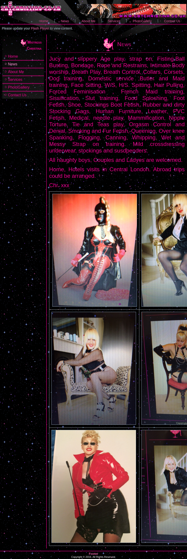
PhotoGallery (142, 21)
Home (44, 21)
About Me (88, 21)
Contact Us (172, 21)
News (65, 21)
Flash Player (40, 28)
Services (114, 21)
